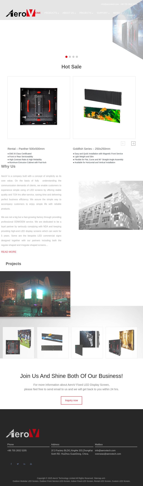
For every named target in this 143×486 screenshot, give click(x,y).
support (103, 13)
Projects (86, 13)
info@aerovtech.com (110, 4)
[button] (123, 143)
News (117, 13)
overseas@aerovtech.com (108, 462)
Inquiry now (71, 407)
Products (51, 13)
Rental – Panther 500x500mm (26, 149)
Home (37, 13)
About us (69, 13)
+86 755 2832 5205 (128, 4)
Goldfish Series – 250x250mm (91, 149)
